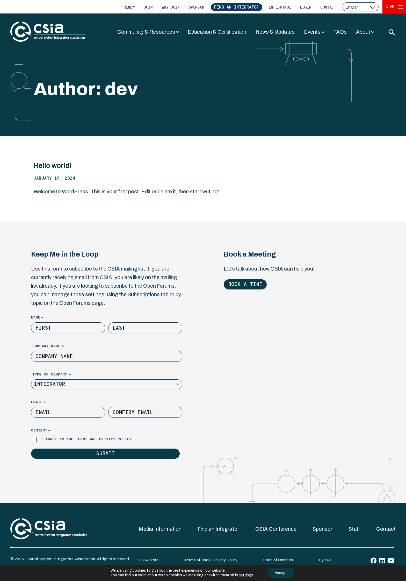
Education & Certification (217, 32)
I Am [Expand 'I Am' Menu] (394, 6)
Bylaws (325, 560)
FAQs (340, 32)
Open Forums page (81, 303)
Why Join (171, 7)
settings (245, 575)
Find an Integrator (236, 7)
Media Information (160, 529)
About (363, 32)
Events (312, 32)
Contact (328, 7)
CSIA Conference (275, 529)
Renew (129, 7)
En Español (280, 7)
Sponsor (196, 7)
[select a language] (361, 6)
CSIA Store (149, 560)
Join (148, 7)
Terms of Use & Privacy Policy (210, 560)
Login (305, 7)
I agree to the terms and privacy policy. (87, 439)
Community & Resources (146, 32)
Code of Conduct (278, 560)
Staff (354, 529)
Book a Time (245, 284)
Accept (281, 573)
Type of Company (60, 374)
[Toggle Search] (391, 32)
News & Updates (275, 32)
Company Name (57, 346)
